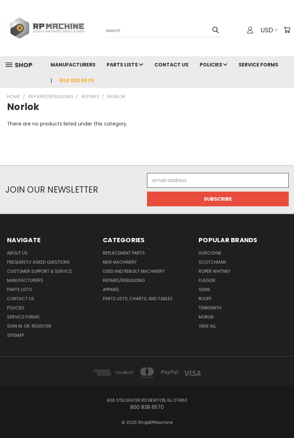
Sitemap (15, 335)
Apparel (111, 289)
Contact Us (171, 64)
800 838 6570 (76, 80)
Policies (213, 64)
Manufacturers (73, 64)
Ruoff (205, 299)
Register (41, 326)
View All (207, 326)
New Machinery (120, 262)
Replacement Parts (124, 253)
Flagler (207, 280)
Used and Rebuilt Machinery (134, 271)
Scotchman (212, 262)
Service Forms (258, 64)
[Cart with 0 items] (286, 29)
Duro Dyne (210, 253)
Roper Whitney (214, 271)
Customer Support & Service (39, 271)
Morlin (206, 317)
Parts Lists (125, 64)
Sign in (15, 326)
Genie (204, 289)
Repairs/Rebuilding (124, 280)
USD (269, 30)
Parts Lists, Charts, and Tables (138, 299)
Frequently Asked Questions (38, 262)
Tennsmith (210, 308)
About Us (17, 253)
